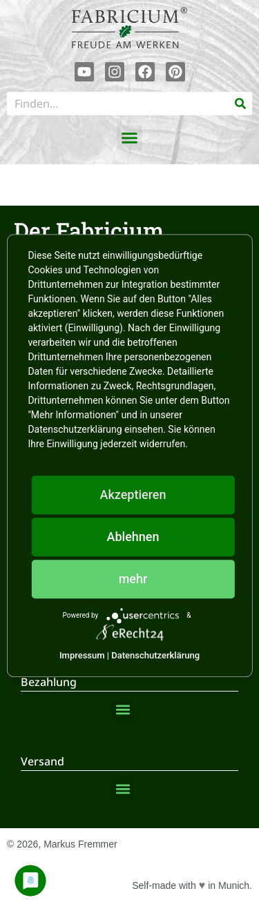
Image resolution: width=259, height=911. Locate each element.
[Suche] (240, 103)
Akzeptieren (132, 494)
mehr (133, 578)
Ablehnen (133, 536)
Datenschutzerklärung (155, 655)
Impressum (82, 655)
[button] (130, 138)
